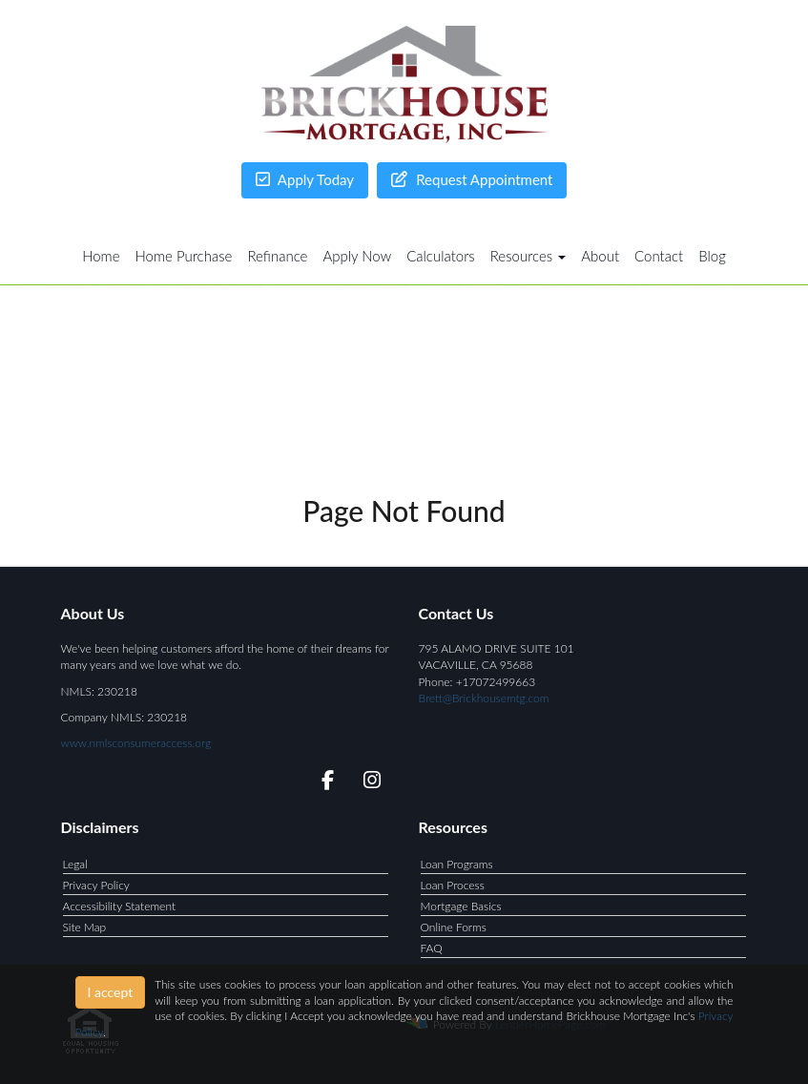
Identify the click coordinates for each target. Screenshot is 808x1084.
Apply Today (305, 179)
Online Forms (454, 927)
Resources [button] (528, 255)
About (600, 255)
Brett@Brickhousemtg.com (484, 698)
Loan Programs (457, 864)
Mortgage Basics (461, 906)
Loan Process (453, 885)
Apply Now (356, 255)
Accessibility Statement (119, 906)
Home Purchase (184, 255)
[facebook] (321, 783)
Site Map (85, 927)
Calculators (440, 255)
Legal (75, 864)
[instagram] (368, 783)
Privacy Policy (96, 885)
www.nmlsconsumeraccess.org (136, 743)
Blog (712, 255)
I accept (111, 992)
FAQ (432, 948)
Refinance (277, 255)
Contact (658, 255)
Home (100, 255)
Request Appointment (471, 179)
